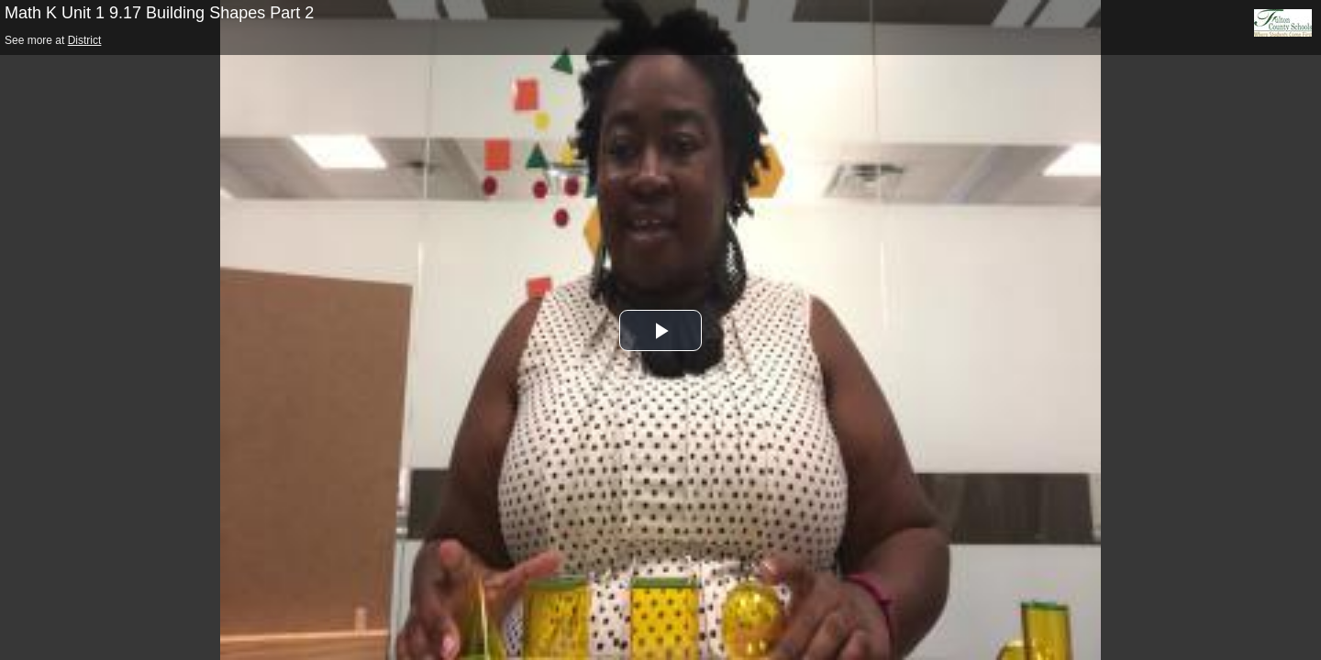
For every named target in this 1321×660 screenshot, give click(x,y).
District (85, 40)
